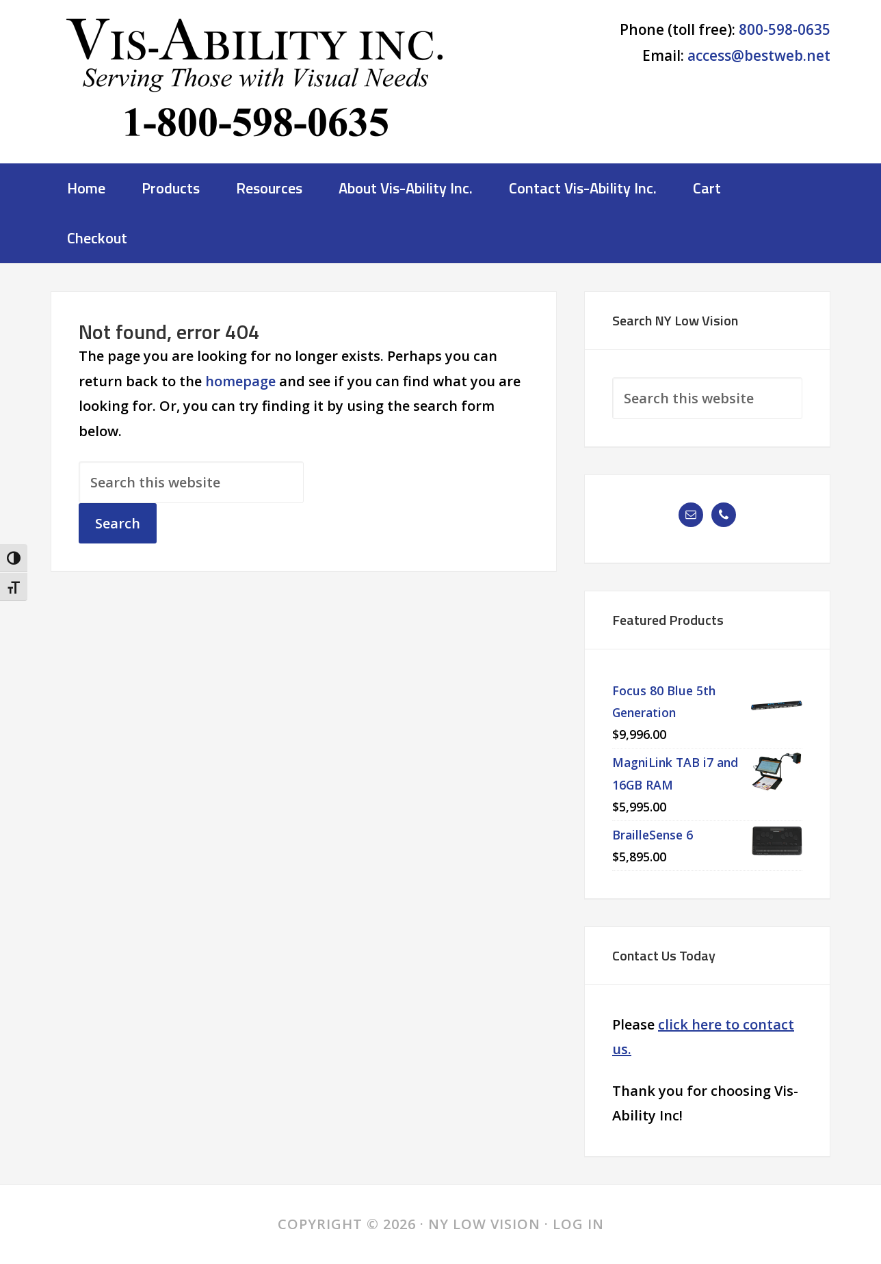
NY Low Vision (256, 85)
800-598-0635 (784, 29)
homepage (240, 381)
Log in (578, 1224)
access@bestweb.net (758, 55)
